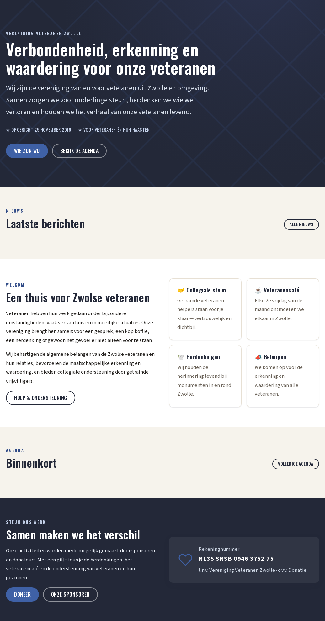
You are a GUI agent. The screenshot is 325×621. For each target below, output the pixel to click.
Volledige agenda (295, 463)
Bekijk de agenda (79, 151)
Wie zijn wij (27, 151)
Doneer (22, 594)
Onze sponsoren (70, 594)
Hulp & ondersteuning (40, 398)
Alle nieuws (301, 224)
